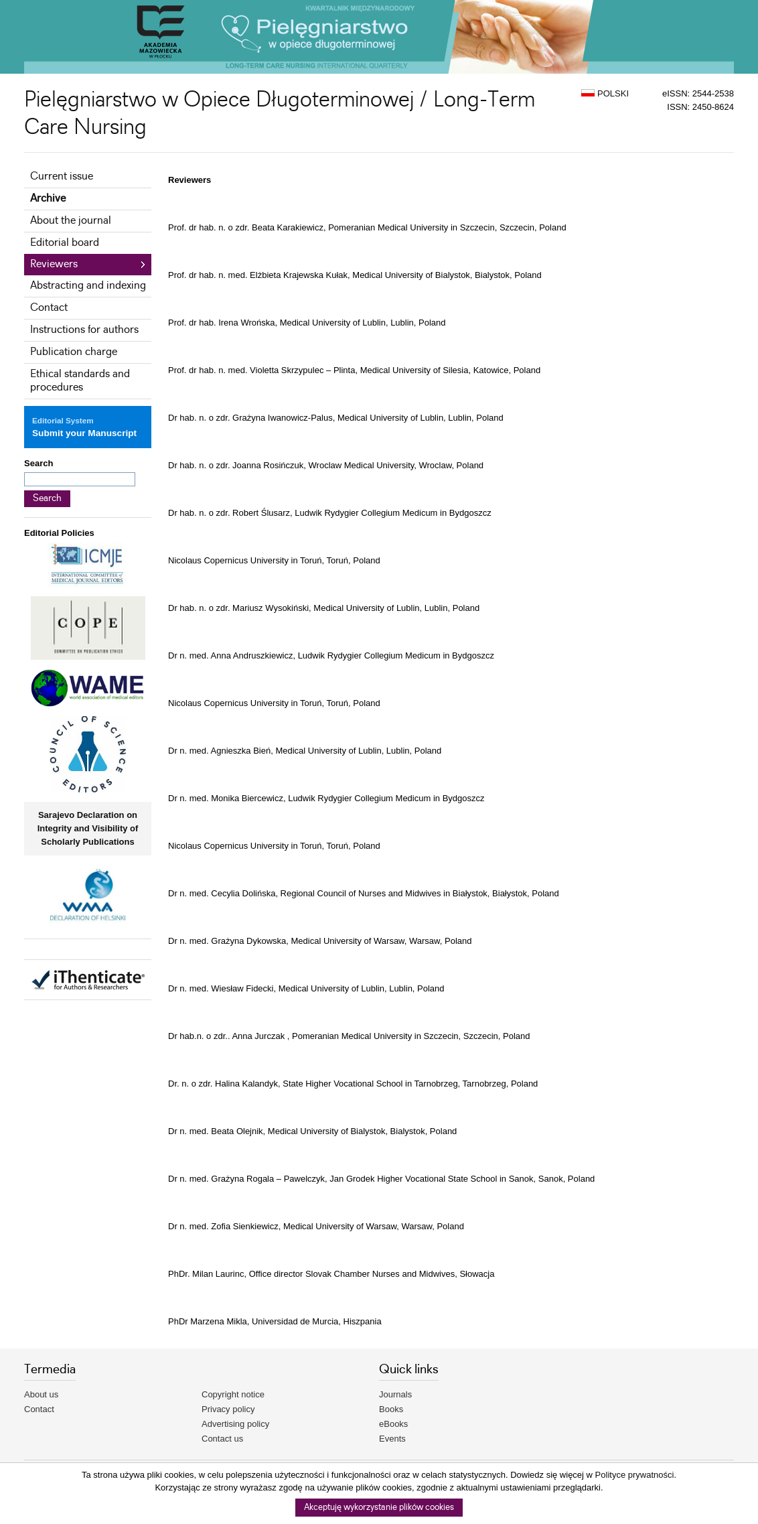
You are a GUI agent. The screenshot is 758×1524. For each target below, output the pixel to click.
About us (41, 1394)
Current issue (61, 176)
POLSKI (605, 93)
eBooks (393, 1424)
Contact (49, 308)
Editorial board (64, 243)
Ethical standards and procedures (80, 380)
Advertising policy (235, 1424)
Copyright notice (233, 1394)
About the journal (70, 220)
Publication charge (73, 352)
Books (391, 1409)
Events (392, 1439)
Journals (395, 1394)
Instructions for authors (84, 330)
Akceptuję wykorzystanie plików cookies (379, 1507)
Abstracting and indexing (88, 285)
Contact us (222, 1439)
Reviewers (54, 264)
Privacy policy (228, 1409)
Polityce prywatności (634, 1475)
